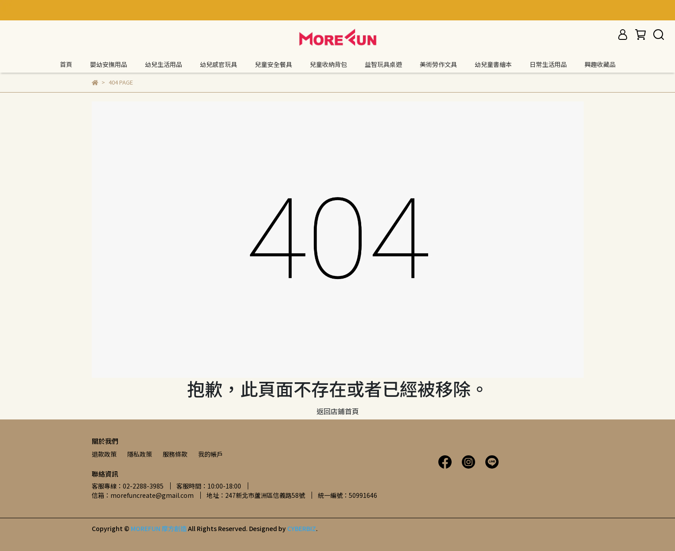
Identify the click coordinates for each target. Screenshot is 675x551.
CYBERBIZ (301, 528)
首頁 (66, 64)
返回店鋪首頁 (337, 411)
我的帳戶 (210, 454)
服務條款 (175, 454)
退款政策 (104, 454)
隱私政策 (139, 454)
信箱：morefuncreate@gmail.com (143, 495)
